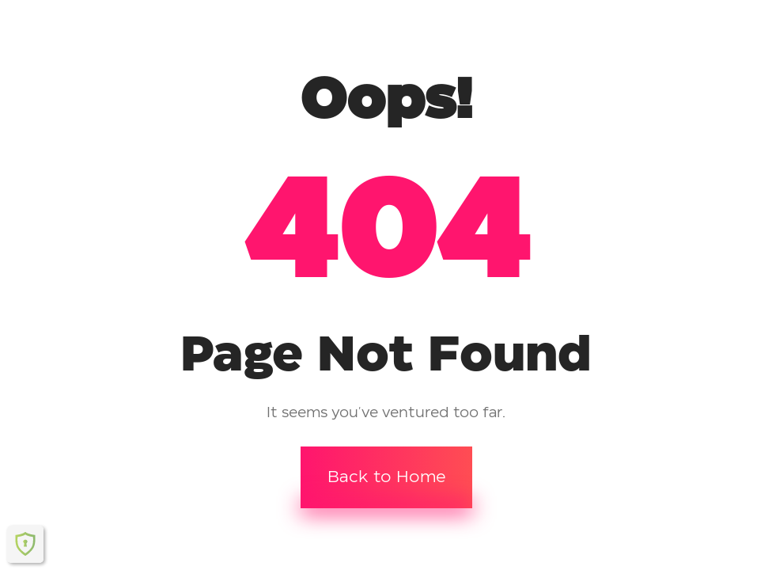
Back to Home (386, 477)
